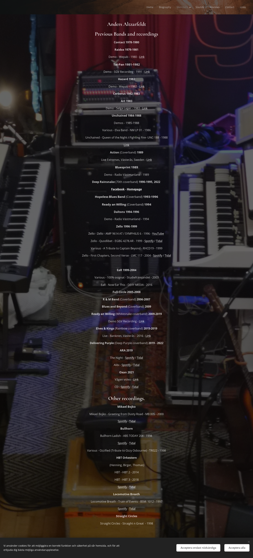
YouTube (158, 234)
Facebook (118, 189)
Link (141, 57)
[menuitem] (149, 7)
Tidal (159, 241)
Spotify (149, 241)
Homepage (134, 189)
